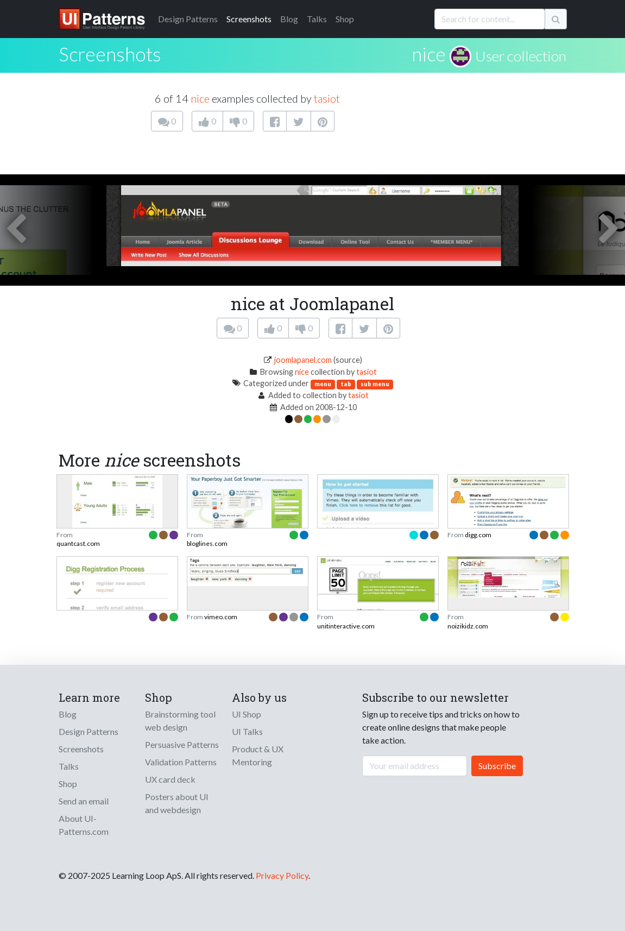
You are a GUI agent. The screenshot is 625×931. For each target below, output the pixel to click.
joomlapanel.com (303, 359)
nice (429, 53)
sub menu (375, 383)
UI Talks (247, 731)
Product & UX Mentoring (257, 755)
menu (322, 383)
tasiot (327, 98)
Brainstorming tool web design (180, 720)
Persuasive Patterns (182, 744)
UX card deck (170, 779)
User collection (520, 56)
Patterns (188, 19)
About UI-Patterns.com (84, 824)
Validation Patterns (181, 762)
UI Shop (246, 714)
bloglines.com (207, 543)
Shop (345, 19)
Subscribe (497, 765)
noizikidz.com (467, 626)
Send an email (84, 801)
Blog (289, 19)
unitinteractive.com (346, 626)
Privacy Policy (282, 875)
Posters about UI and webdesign (177, 803)
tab (345, 383)
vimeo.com (220, 617)
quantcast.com (78, 543)
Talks (317, 19)
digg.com (478, 535)
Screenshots (249, 19)
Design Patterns (88, 731)
